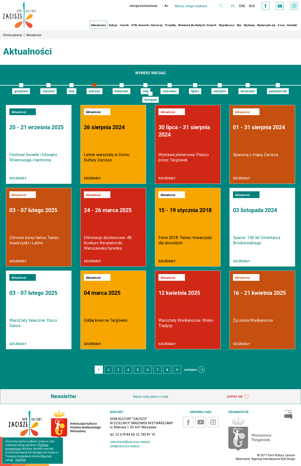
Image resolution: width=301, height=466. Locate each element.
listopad (150, 100)
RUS (250, 6)
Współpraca (226, 25)
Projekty (170, 25)
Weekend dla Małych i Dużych (197, 25)
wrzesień (248, 91)
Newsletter (64, 396)
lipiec (195, 91)
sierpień (219, 91)
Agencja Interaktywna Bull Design (273, 458)
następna (190, 369)
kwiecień (121, 91)
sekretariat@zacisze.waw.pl (130, 442)
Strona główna (12, 35)
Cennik (124, 25)
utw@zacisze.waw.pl (125, 446)
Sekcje (113, 25)
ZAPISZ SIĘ (238, 396)
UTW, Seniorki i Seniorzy (147, 25)
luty (71, 91)
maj (145, 91)
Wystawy (249, 25)
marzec (94, 91)
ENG (240, 6)
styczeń (48, 91)
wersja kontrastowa (141, 6)
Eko (239, 25)
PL (231, 6)
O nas (281, 25)
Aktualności (98, 25)
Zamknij (20, 460)
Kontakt (292, 25)
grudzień (21, 91)
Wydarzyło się (266, 25)
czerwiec (170, 91)
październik (278, 91)
